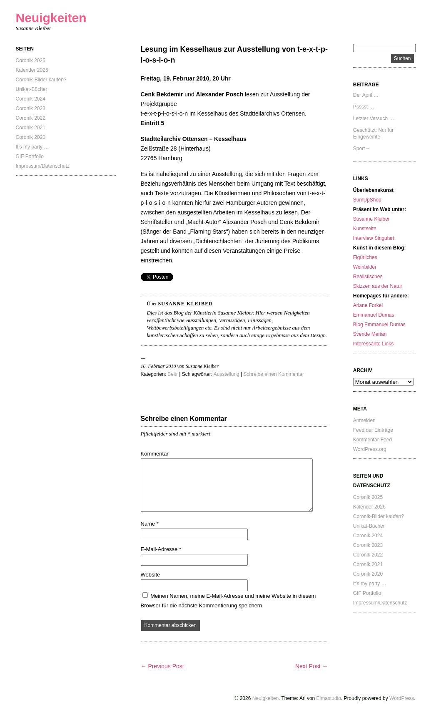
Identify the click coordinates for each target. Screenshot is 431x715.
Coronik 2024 (30, 99)
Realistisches (368, 276)
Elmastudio (328, 698)
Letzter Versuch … (373, 118)
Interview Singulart (373, 238)
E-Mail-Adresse (161, 549)
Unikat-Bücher (31, 89)
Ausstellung (226, 374)
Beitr (172, 374)
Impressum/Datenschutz (43, 166)
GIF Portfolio (30, 156)
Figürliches (365, 257)
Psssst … (363, 107)
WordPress (401, 698)
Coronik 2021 (30, 128)
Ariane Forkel (368, 305)
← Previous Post (162, 666)
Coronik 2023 (30, 108)
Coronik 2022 (30, 118)
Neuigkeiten (51, 18)
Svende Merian (370, 334)
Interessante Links (373, 344)
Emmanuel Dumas (373, 315)
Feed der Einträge (373, 430)
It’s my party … (32, 147)
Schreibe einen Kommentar (274, 374)
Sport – (361, 148)
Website (150, 574)
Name (150, 524)
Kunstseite (364, 229)
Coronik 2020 (30, 137)
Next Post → (311, 666)
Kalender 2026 (32, 70)
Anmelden (364, 420)
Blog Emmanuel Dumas (379, 324)
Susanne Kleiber (371, 219)
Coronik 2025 (30, 60)
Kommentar (155, 454)
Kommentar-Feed (372, 440)
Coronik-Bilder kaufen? (41, 80)
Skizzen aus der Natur (377, 286)
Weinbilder (364, 267)
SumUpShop (367, 200)
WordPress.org (369, 449)
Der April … (366, 95)
